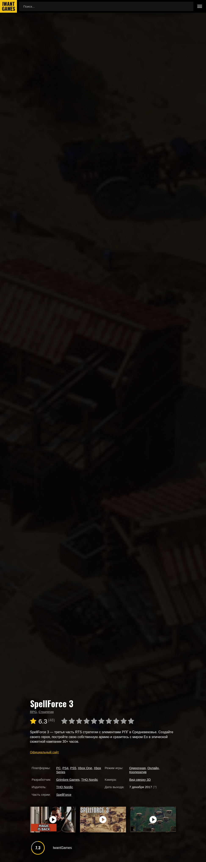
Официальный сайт (44, 752)
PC (58, 768)
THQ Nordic (89, 779)
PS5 (73, 768)
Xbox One (85, 768)
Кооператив (138, 772)
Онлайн (153, 768)
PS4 (65, 768)
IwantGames (8, 6)
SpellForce (64, 794)
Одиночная (137, 768)
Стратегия (46, 712)
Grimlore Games (68, 779)
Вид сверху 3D (140, 779)
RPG (33, 712)
